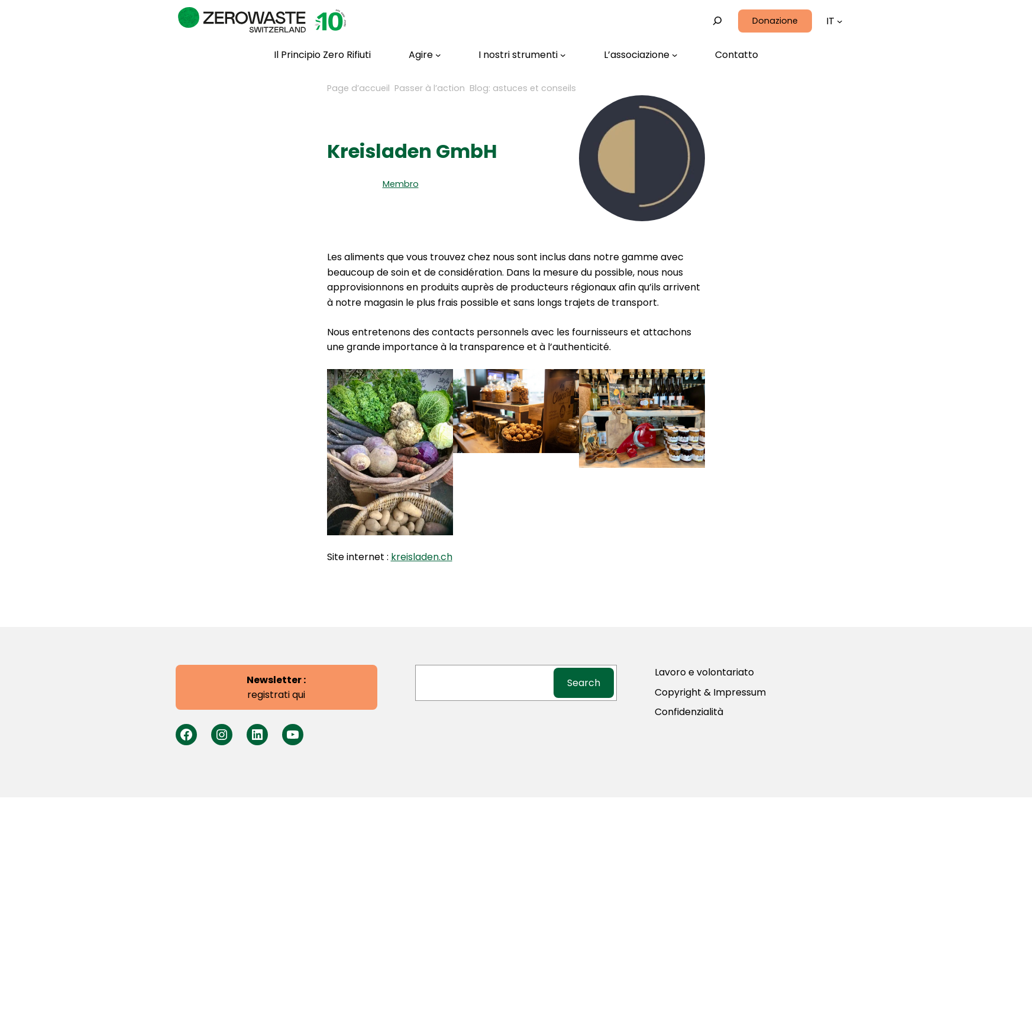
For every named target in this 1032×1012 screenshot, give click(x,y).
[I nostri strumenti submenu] (522, 55)
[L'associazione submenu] (641, 55)
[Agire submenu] (425, 55)
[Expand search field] (717, 21)
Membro (401, 184)
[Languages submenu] (840, 21)
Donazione (775, 21)
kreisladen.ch (421, 557)
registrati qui (276, 687)
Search (583, 683)
